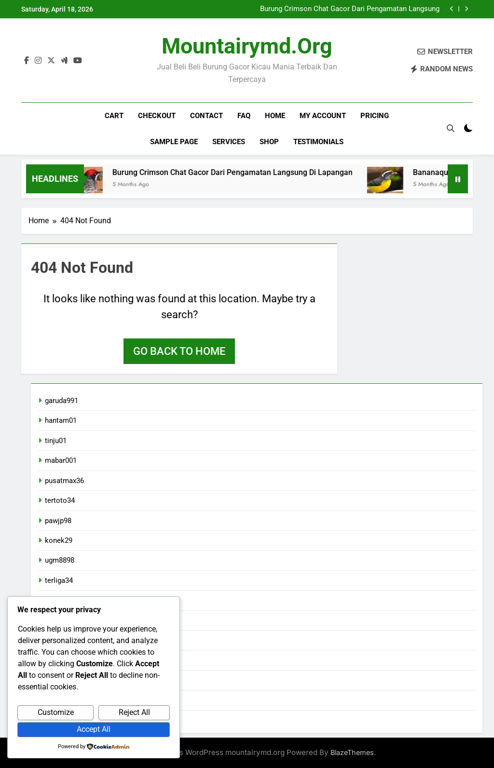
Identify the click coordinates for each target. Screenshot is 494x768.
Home (275, 115)
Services (228, 141)
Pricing (374, 115)
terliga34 (59, 580)
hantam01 (61, 420)
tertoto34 (60, 500)
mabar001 (61, 460)
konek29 (58, 540)
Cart (114, 115)
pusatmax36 (64, 480)
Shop (269, 141)
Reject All (134, 712)
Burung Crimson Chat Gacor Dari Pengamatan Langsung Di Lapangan (349, 9)
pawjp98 (58, 520)
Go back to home (179, 351)
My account (323, 115)
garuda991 (61, 400)
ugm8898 (59, 560)
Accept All (93, 729)
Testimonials (318, 141)
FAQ (243, 115)
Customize (56, 712)
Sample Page (174, 141)
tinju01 (56, 440)
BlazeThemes (352, 752)
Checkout (157, 115)
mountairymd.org (247, 46)
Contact (206, 115)
